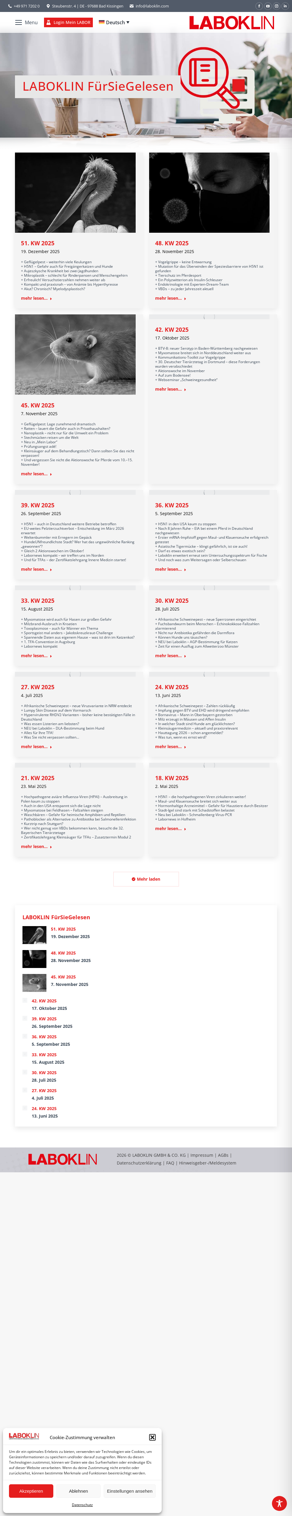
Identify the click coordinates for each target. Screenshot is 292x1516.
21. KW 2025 (38, 778)
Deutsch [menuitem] (115, 22)
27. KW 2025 (38, 687)
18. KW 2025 (172, 778)
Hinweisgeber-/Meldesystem (207, 1163)
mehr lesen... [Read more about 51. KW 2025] (36, 298)
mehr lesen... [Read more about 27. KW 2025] (36, 746)
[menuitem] (114, 22)
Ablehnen (78, 1491)
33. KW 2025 (38, 601)
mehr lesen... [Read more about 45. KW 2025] (36, 474)
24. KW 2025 (172, 687)
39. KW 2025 (38, 505)
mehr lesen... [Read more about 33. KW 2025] (36, 655)
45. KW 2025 (38, 405)
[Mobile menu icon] (26, 22)
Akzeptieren (31, 1491)
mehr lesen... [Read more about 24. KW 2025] (170, 746)
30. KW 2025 (172, 601)
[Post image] (34, 935)
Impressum (201, 1155)
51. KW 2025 (38, 243)
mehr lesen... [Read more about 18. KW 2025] (170, 828)
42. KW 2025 (172, 330)
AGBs (224, 1155)
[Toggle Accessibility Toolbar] (279, 1503)
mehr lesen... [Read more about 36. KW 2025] (170, 569)
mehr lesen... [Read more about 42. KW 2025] (170, 389)
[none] (114, 22)
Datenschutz (82, 1504)
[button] (152, 1437)
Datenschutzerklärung (139, 1163)
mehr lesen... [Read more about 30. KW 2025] (170, 655)
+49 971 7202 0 (27, 6)
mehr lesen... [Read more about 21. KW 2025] (36, 846)
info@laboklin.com (149, 6)
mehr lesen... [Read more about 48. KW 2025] (170, 298)
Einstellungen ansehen (129, 1491)
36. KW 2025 (172, 505)
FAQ (170, 1163)
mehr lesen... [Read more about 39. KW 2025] (36, 569)
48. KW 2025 (172, 243)
